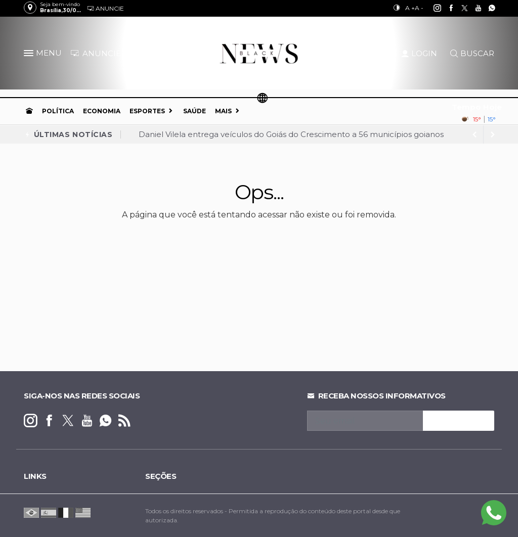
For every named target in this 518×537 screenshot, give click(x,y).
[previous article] (493, 134)
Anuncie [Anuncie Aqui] (105, 8)
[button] (30, 55)
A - (419, 8)
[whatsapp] (486, 8)
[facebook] (445, 8)
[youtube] (472, 8)
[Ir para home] (29, 111)
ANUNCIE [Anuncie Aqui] (95, 53)
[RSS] (124, 421)
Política (58, 111)
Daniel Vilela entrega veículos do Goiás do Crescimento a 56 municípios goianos (291, 134)
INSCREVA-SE (458, 420)
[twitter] (459, 8)
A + (410, 8)
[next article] (474, 134)
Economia (101, 111)
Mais (223, 111)
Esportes (147, 111)
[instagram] (431, 8)
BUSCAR (472, 53)
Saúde (194, 111)
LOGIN (419, 53)
